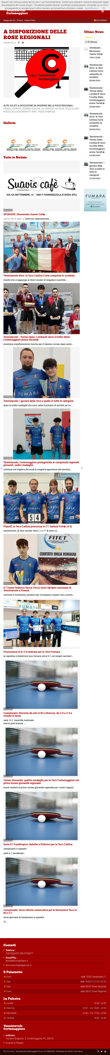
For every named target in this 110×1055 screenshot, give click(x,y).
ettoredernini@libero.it (17, 960)
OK (103, 8)
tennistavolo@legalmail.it (19, 965)
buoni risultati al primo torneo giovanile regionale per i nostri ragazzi (38, 787)
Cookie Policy (29, 20)
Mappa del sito (9, 20)
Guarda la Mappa (14, 1042)
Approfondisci (92, 8)
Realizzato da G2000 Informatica (69, 1051)
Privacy (20, 20)
